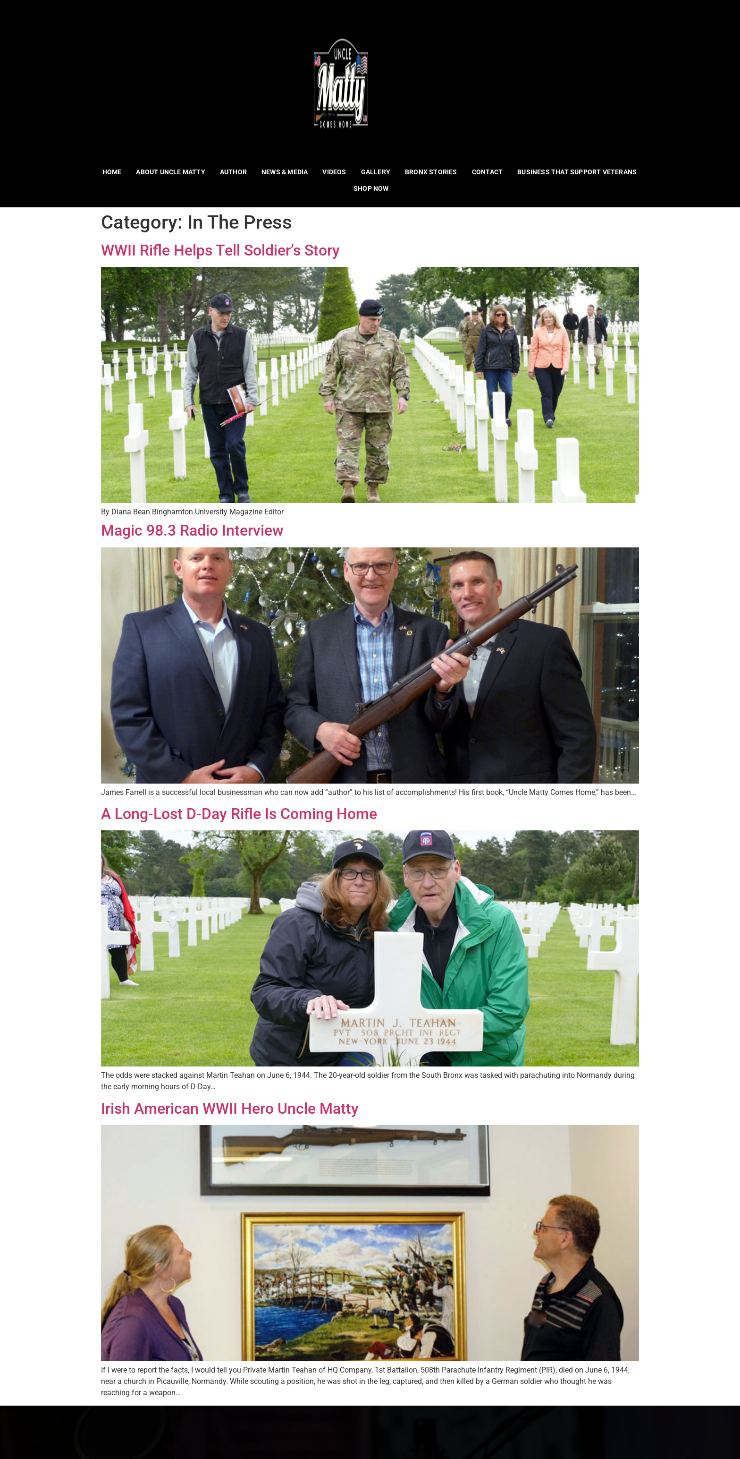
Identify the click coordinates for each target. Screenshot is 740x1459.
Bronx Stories (431, 172)
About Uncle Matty (170, 172)
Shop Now (371, 188)
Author (233, 172)
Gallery (375, 172)
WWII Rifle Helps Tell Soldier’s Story (220, 250)
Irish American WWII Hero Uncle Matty (230, 1109)
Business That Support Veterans (577, 172)
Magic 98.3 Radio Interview (192, 530)
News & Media (284, 172)
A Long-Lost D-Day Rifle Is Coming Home (239, 814)
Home (112, 172)
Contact (487, 172)
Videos (334, 172)
